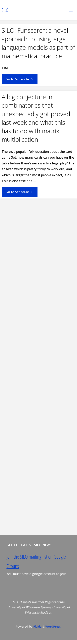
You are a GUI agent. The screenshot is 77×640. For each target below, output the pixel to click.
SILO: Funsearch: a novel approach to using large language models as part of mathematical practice (38, 43)
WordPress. (53, 626)
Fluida (37, 626)
